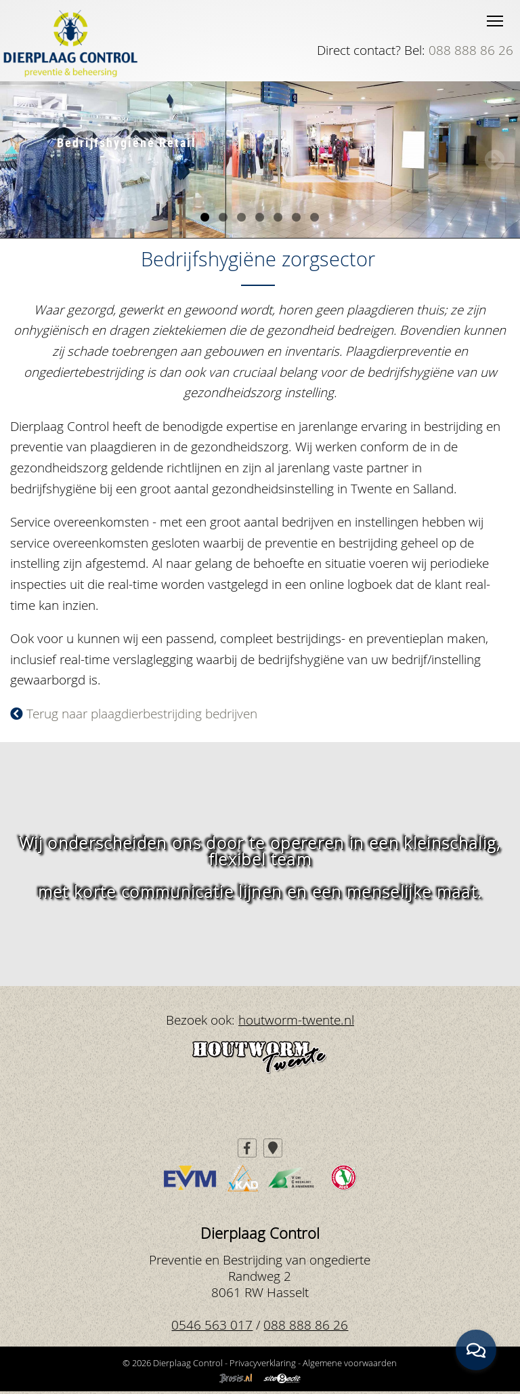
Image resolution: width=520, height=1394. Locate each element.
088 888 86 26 (471, 49)
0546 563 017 (212, 1324)
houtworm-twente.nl (296, 1019)
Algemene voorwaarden (350, 1363)
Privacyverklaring (263, 1363)
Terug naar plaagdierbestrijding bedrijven (133, 713)
